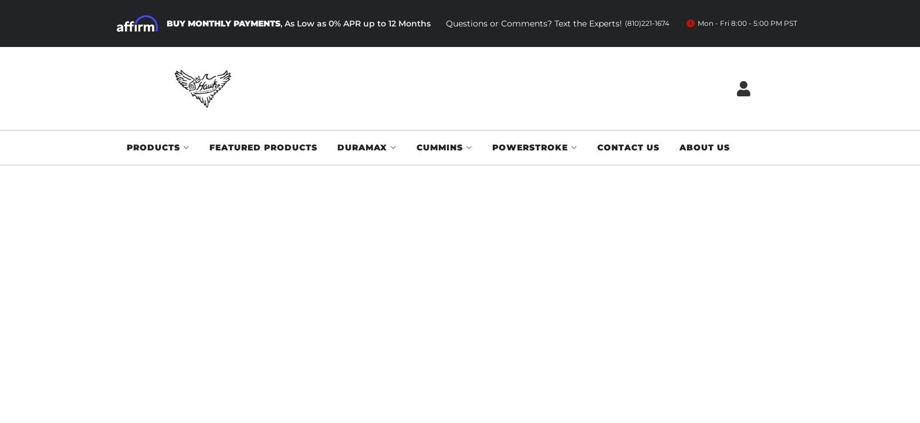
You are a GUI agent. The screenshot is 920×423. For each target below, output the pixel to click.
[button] (158, 147)
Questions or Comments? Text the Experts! (557, 24)
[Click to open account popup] (743, 88)
